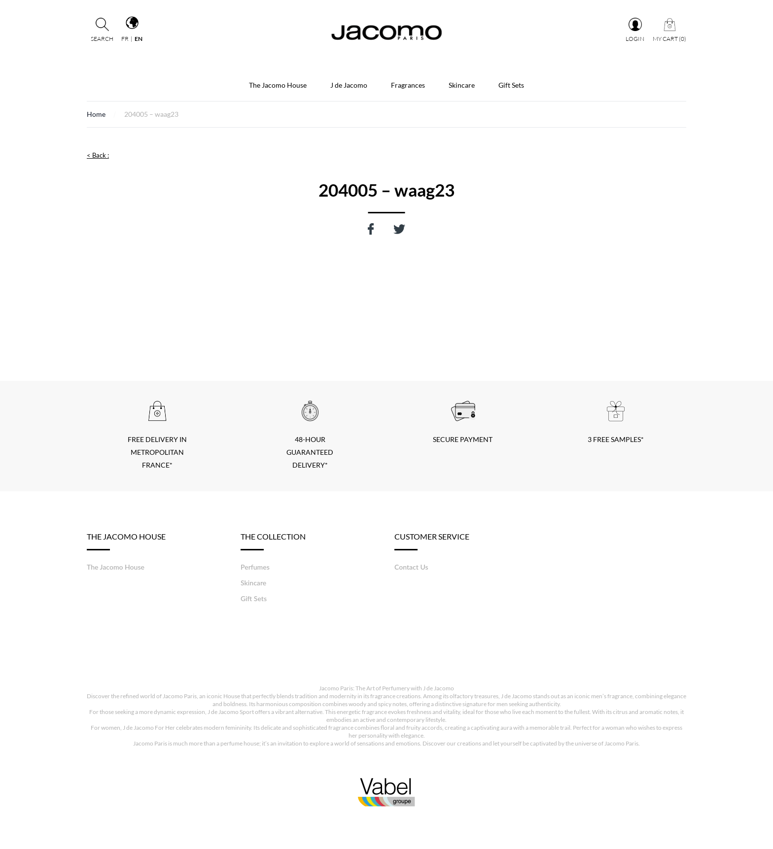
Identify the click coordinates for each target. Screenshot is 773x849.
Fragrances (408, 85)
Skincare (462, 85)
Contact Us (411, 567)
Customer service (431, 541)
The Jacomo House (278, 85)
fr (125, 38)
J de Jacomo (348, 85)
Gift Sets (511, 85)
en (138, 38)
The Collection (273, 541)
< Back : (98, 155)
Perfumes (255, 567)
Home (96, 114)
